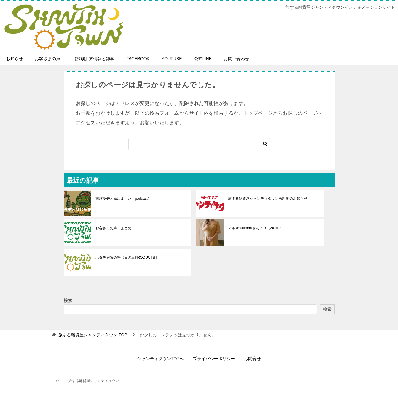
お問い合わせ (236, 58)
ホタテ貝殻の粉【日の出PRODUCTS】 (127, 257)
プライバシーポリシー (214, 358)
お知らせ (14, 58)
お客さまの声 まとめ (113, 228)
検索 (68, 300)
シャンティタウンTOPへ (160, 358)
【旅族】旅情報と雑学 (93, 58)
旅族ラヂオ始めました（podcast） (123, 198)
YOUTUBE (172, 58)
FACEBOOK (138, 58)
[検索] (199, 144)
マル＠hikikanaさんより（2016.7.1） (258, 228)
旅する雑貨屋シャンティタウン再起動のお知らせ (267, 198)
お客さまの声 (47, 58)
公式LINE (203, 58)
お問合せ (252, 358)
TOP (92, 334)
